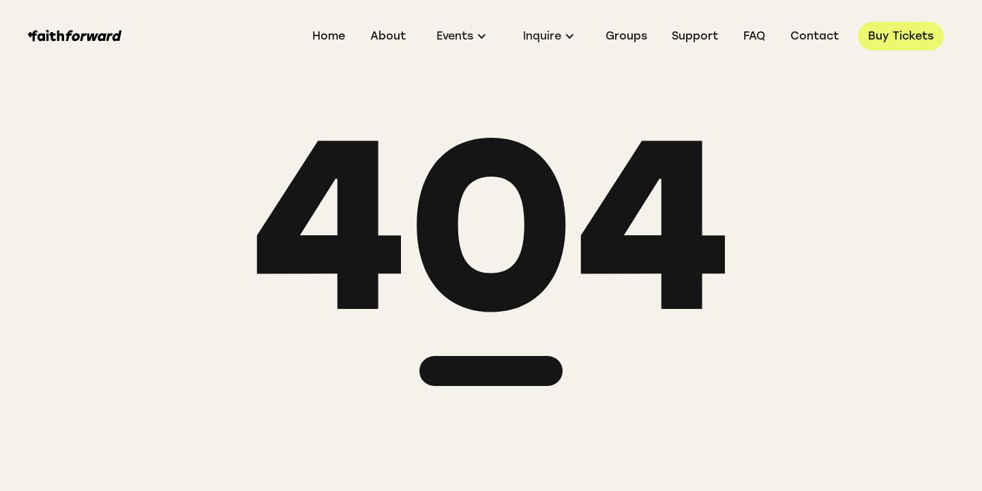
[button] (462, 36)
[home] (75, 36)
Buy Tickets (901, 35)
